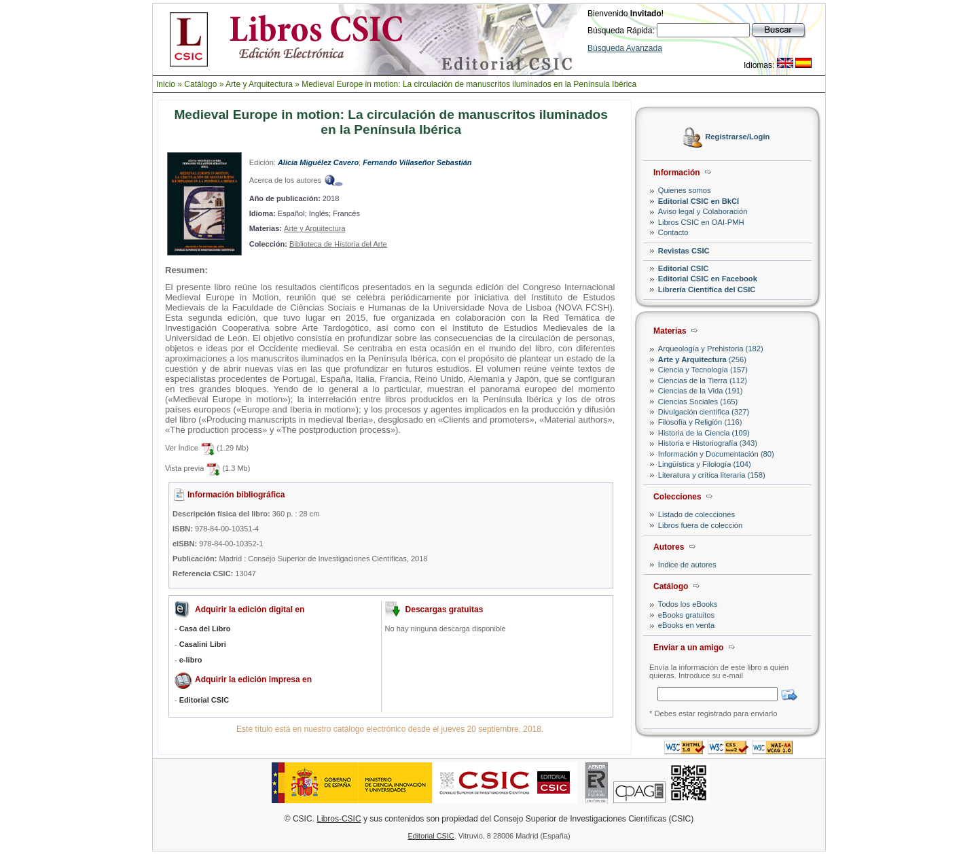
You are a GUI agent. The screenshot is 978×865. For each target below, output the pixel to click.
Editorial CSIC (683, 268)
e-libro (190, 660)
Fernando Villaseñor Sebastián (417, 162)
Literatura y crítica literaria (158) (711, 475)
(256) (702, 359)
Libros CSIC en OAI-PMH (701, 222)
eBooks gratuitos (686, 615)
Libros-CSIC (338, 819)
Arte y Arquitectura (259, 84)
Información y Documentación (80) (716, 454)
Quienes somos (684, 190)
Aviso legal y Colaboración (703, 211)
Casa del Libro (205, 628)
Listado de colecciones (696, 514)
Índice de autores (687, 565)
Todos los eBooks (688, 604)
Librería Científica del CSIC (707, 289)
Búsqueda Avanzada (624, 48)
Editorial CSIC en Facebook (707, 279)
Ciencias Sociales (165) (698, 402)
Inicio (165, 84)
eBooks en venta (686, 625)
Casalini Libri (202, 644)
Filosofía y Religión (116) (700, 422)
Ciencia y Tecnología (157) (703, 370)
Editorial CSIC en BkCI (698, 201)
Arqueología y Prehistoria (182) (710, 349)
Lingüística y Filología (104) (704, 464)
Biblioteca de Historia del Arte (338, 244)
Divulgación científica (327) (703, 412)
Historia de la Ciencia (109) (704, 433)
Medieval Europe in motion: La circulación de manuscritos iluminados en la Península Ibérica (469, 84)
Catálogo (200, 84)
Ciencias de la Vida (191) (700, 391)
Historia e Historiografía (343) (707, 443)
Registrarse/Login (737, 137)
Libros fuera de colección (700, 525)
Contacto (673, 232)
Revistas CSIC (684, 251)
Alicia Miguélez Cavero (318, 162)
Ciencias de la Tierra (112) (702, 380)
